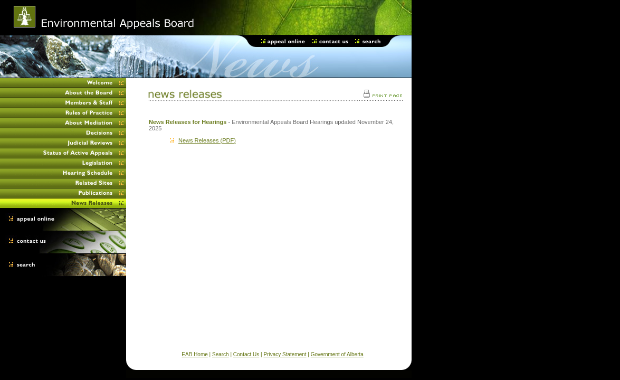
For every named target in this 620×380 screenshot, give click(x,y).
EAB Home (194, 354)
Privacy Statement (284, 354)
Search (220, 354)
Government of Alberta (337, 354)
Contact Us (246, 354)
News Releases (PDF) (203, 140)
